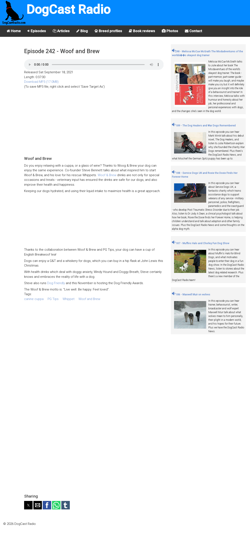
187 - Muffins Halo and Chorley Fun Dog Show (200, 243)
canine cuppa (34, 299)
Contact (193, 31)
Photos (170, 31)
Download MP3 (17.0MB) (41, 82)
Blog (82, 31)
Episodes (36, 31)
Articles (61, 31)
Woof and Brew (89, 299)
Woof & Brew (107, 175)
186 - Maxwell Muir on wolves (191, 294)
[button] (28, 505)
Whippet (68, 299)
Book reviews (142, 31)
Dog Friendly (56, 283)
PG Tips (53, 299)
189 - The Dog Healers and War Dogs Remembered (204, 125)
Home (14, 31)
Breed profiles (108, 31)
